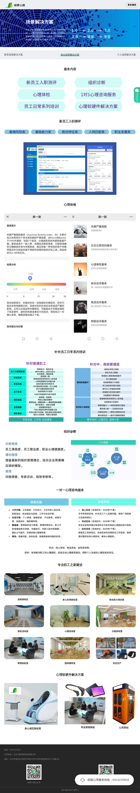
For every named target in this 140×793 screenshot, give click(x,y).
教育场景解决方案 (13, 54)
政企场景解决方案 (70, 54)
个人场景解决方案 (126, 54)
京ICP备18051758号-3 (70, 790)
